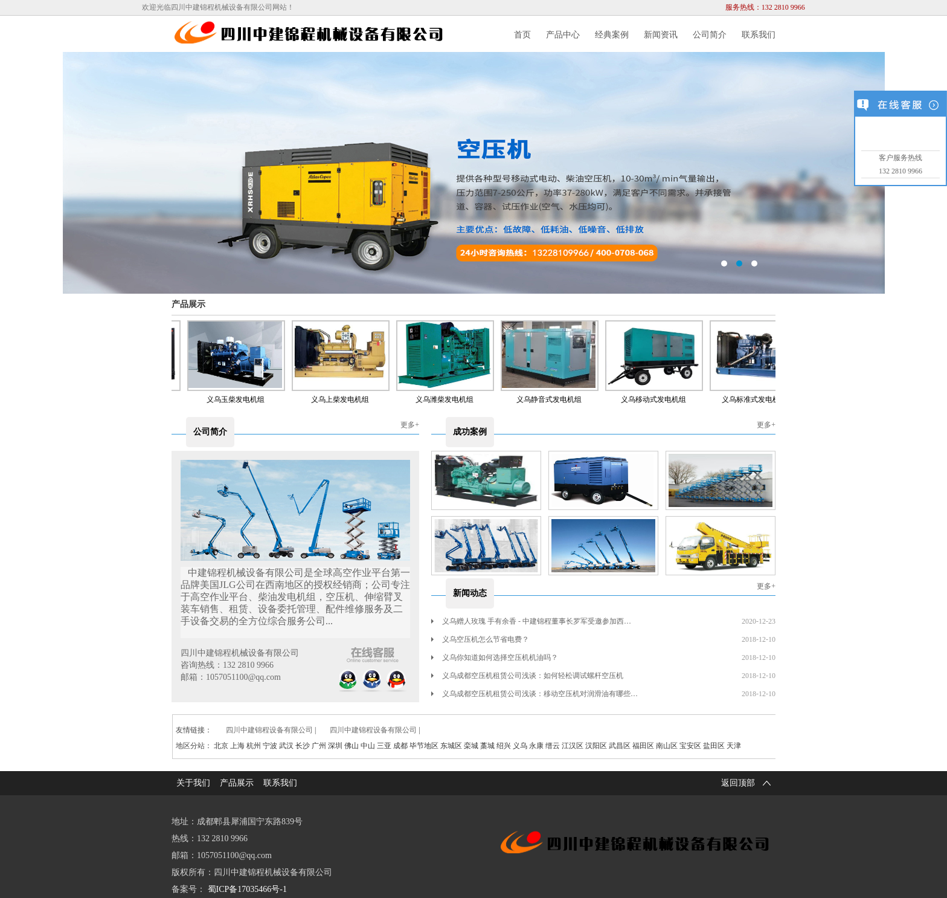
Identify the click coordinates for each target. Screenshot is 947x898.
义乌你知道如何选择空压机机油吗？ (494, 657)
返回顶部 (748, 783)
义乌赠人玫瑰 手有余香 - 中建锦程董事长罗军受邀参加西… (531, 621)
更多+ (409, 425)
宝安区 (690, 745)
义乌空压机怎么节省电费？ (480, 639)
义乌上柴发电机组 (344, 399)
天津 (734, 745)
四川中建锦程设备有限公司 (269, 730)
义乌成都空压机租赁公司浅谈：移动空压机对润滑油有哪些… (534, 694)
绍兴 (503, 745)
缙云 (552, 745)
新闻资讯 (661, 34)
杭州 (253, 745)
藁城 (487, 745)
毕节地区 (423, 745)
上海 (237, 745)
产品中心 (563, 34)
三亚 (384, 745)
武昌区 (620, 745)
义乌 (520, 745)
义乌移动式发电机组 (657, 399)
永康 (536, 745)
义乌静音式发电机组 (552, 399)
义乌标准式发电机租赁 (761, 399)
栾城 (471, 745)
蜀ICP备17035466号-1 (247, 889)
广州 (319, 745)
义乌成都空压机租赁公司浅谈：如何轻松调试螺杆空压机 (527, 675)
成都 (400, 745)
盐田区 (714, 745)
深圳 (335, 745)
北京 (221, 745)
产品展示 (188, 304)
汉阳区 (596, 745)
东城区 (451, 745)
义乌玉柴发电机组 (239, 399)
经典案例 (612, 34)
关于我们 (193, 782)
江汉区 (572, 745)
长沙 (302, 745)
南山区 (667, 745)
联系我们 (758, 34)
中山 (368, 745)
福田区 (643, 745)
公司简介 (710, 34)
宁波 (270, 745)
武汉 (286, 745)
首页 (522, 34)
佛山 (351, 745)
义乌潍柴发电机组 (448, 399)
